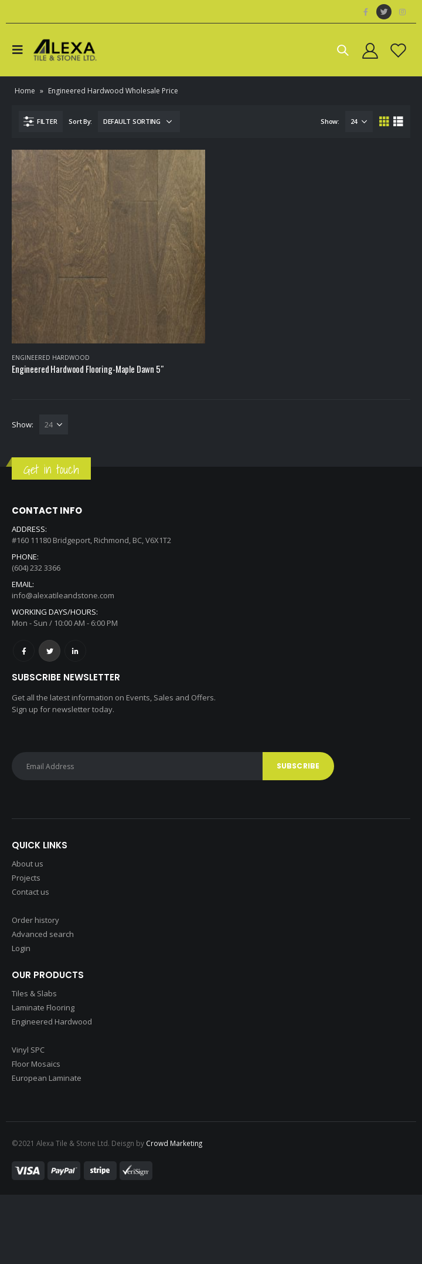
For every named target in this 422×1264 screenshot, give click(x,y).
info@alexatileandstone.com (63, 595)
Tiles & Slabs (34, 993)
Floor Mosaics (36, 1064)
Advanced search (43, 934)
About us (27, 863)
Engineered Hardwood (51, 357)
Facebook (24, 651)
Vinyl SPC (28, 1049)
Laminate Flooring (43, 1007)
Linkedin (75, 651)
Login (21, 948)
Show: (330, 121)
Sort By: (80, 121)
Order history (35, 920)
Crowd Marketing (174, 1143)
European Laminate (46, 1078)
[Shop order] (139, 121)
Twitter (49, 651)
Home (25, 91)
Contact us (30, 892)
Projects (26, 877)
